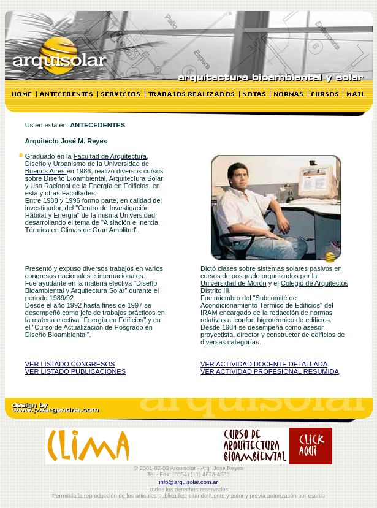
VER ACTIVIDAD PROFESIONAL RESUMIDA (269, 371)
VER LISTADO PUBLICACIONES (75, 371)
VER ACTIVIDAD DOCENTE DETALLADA (263, 364)
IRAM (209, 312)
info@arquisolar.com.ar (188, 482)
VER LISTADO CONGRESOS (70, 364)
